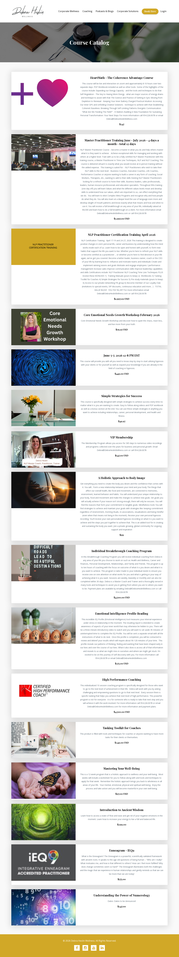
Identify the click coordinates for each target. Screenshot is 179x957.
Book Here (150, 11)
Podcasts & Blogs (105, 11)
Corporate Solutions (127, 11)
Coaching (87, 11)
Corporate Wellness (68, 11)
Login (163, 11)
